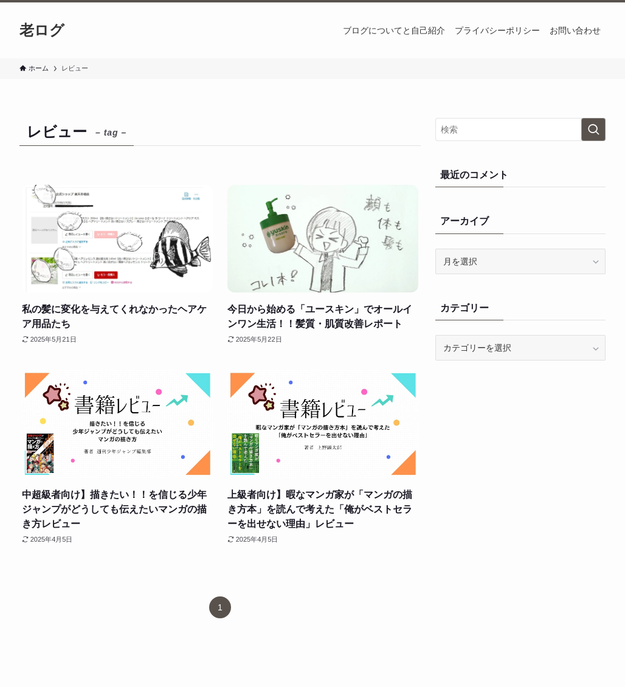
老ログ (41, 30)
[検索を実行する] (593, 129)
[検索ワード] (520, 129)
